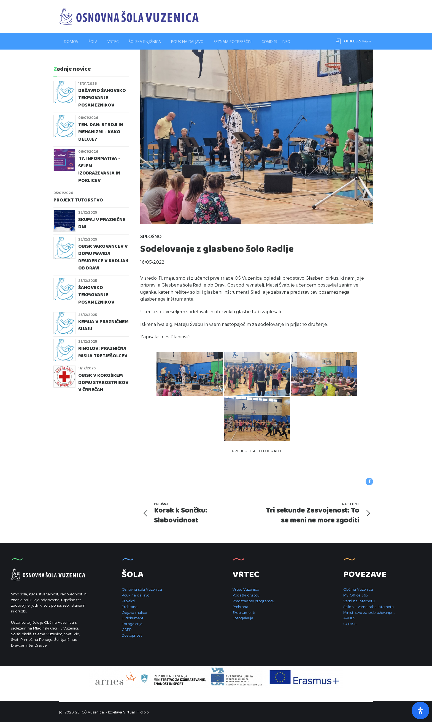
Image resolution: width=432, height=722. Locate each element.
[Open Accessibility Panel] (420, 710)
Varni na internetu (359, 601)
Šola (93, 41)
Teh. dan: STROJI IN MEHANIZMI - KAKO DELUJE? (100, 132)
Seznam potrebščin (233, 41)
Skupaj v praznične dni (101, 223)
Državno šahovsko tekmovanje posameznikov (102, 98)
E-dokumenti (133, 618)
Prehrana (129, 606)
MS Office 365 (355, 595)
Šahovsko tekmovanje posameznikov (96, 295)
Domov (71, 41)
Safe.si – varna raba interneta (368, 606)
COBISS (350, 624)
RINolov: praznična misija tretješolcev (102, 352)
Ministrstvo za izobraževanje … (369, 612)
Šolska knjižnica (145, 41)
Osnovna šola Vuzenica (142, 589)
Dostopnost (132, 635)
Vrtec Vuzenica (246, 589)
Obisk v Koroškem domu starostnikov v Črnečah (103, 383)
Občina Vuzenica (358, 589)
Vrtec (113, 41)
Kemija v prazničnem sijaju (103, 325)
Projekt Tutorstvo (78, 200)
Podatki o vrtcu (246, 595)
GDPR (127, 629)
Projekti (128, 601)
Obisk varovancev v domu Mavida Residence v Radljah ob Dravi (103, 257)
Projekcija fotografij (256, 451)
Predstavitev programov (253, 601)
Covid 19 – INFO (275, 41)
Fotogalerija (132, 624)
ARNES (349, 618)
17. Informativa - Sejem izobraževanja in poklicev (99, 169)
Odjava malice (134, 612)
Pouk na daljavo (187, 41)
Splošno (150, 236)
